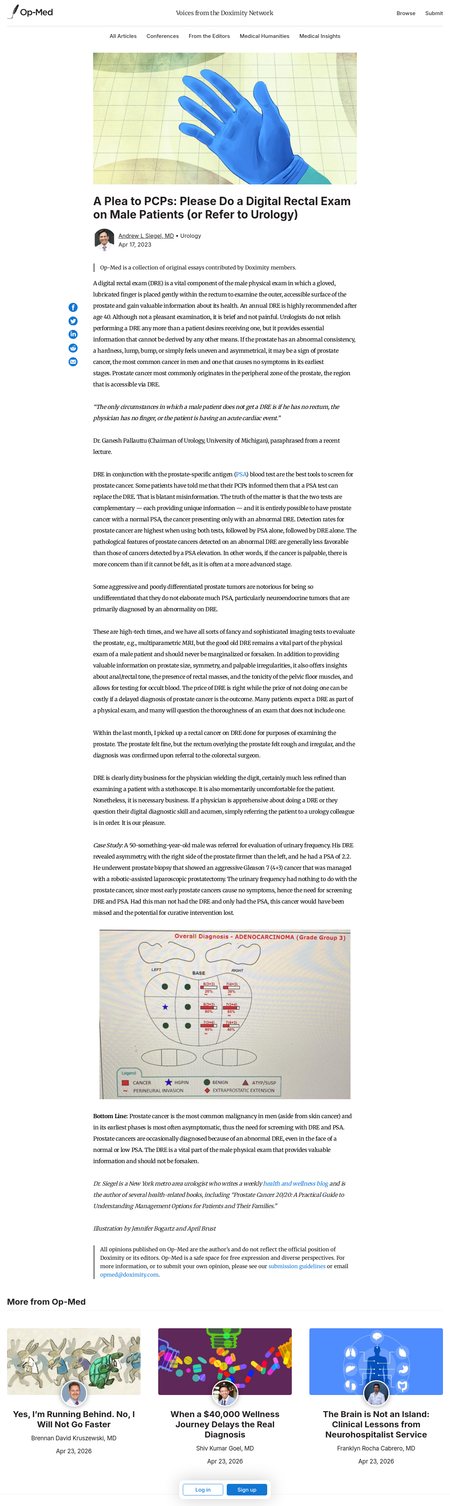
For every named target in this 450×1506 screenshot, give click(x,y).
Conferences (163, 36)
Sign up (246, 1489)
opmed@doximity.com (129, 1274)
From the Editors (209, 36)
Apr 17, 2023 (135, 244)
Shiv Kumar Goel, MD (225, 1448)
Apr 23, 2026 (49, 1450)
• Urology (188, 235)
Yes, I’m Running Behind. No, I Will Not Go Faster (74, 1419)
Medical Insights (319, 36)
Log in (203, 1489)
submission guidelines (297, 1266)
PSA (241, 474)
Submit (434, 13)
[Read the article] (74, 1362)
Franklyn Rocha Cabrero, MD (376, 1448)
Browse (406, 13)
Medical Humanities (264, 36)
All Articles (123, 36)
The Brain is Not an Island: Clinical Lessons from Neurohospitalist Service (376, 1424)
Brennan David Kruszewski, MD (73, 1438)
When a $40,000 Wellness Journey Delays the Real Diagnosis (225, 1424)
